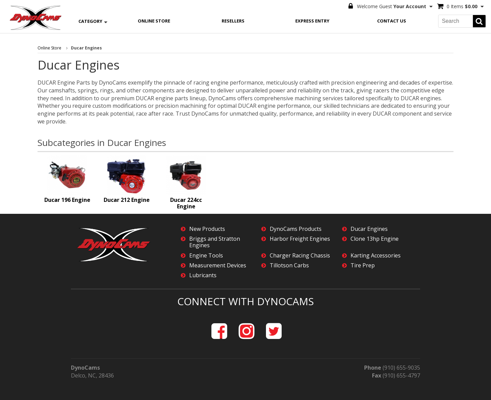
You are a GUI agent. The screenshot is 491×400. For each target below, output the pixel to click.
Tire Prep (363, 265)
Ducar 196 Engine (67, 200)
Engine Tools (206, 255)
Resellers (233, 21)
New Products (207, 229)
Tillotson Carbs (289, 265)
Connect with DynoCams (245, 301)
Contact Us (391, 21)
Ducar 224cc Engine (186, 203)
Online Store (154, 21)
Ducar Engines (369, 229)
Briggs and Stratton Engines (214, 242)
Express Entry (312, 21)
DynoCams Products (296, 229)
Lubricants (203, 275)
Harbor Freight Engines (300, 239)
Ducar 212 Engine (127, 200)
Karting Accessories (376, 255)
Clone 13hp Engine (375, 239)
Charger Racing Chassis (300, 255)
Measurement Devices (217, 265)
